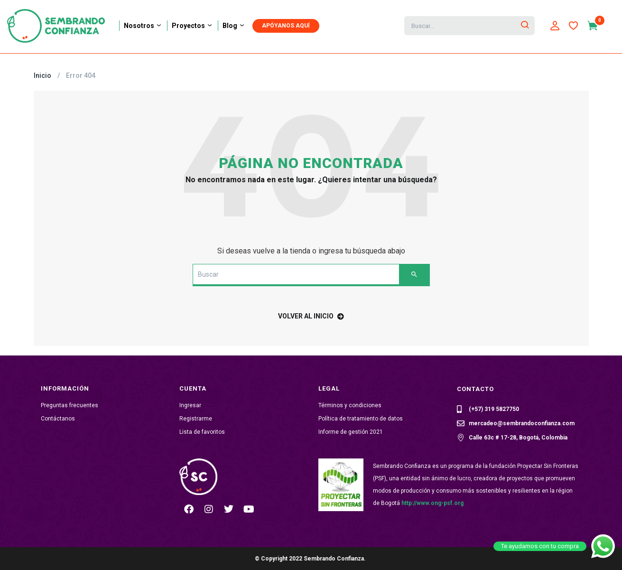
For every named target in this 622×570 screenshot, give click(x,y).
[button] (597, 25)
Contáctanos (58, 418)
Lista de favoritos (202, 432)
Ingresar (190, 405)
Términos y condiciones (349, 405)
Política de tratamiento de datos (360, 418)
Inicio (42, 75)
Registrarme (195, 418)
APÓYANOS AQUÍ (286, 25)
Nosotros (143, 25)
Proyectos (192, 25)
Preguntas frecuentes (69, 405)
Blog (234, 25)
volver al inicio (311, 316)
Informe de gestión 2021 (350, 432)
